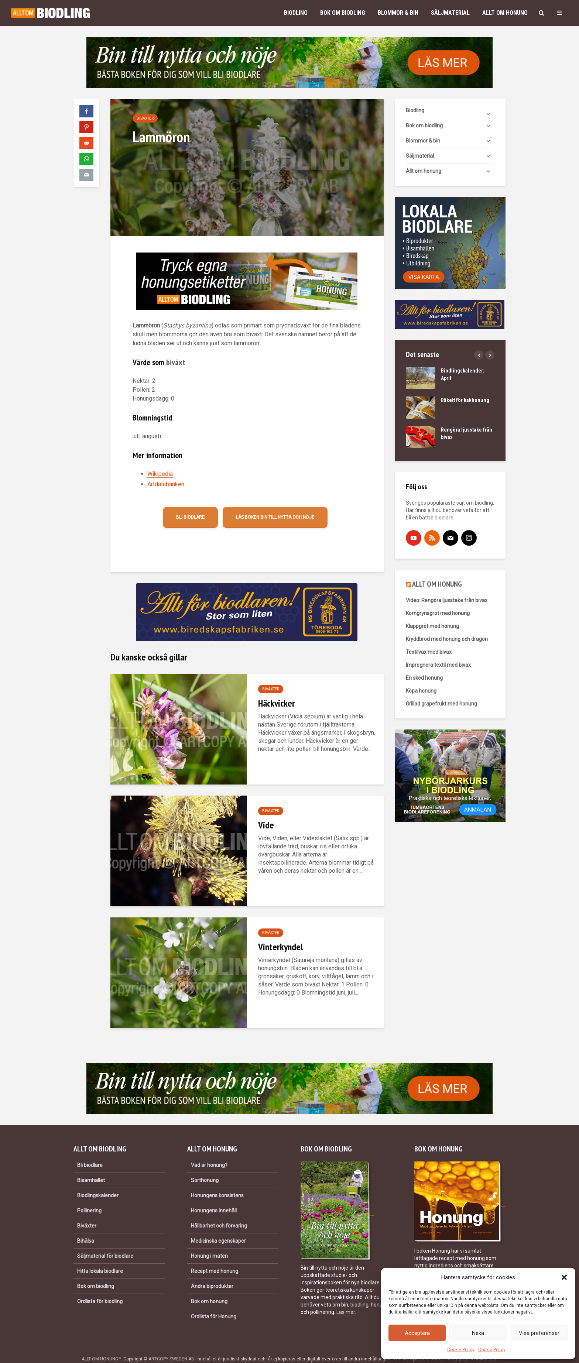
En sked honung (424, 678)
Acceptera (417, 1333)
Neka (478, 1333)
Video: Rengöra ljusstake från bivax (446, 600)
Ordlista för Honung (213, 1304)
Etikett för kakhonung (465, 400)
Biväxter (145, 118)
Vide (266, 825)
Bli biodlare (190, 517)
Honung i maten (209, 1243)
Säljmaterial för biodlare (105, 1243)
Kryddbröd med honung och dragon (447, 639)
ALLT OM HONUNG (437, 584)
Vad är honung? (209, 1153)
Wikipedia (160, 473)
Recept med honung (214, 1258)
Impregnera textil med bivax (438, 665)
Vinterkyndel (280, 947)
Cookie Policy (460, 1349)
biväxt (175, 362)
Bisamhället (91, 1168)
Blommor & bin (398, 12)
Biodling (296, 12)
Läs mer (345, 1299)
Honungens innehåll (214, 1198)
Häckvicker (276, 703)
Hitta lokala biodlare (100, 1258)
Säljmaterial (450, 12)
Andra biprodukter (212, 1274)
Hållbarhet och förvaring (219, 1213)
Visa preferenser (539, 1333)
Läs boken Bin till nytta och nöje (275, 517)
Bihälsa (85, 1228)
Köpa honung (421, 691)
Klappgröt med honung (432, 626)
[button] (564, 1277)
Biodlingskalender (98, 1183)
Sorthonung (205, 1168)
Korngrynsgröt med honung (438, 613)
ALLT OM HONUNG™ (101, 1346)
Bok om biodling (342, 12)
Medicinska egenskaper (218, 1228)
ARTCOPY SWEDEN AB (171, 1346)
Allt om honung (505, 12)
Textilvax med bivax (429, 652)
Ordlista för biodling (100, 1289)
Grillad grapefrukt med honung (441, 704)
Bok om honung (209, 1289)
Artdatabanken (165, 484)
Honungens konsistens (217, 1183)
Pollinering (89, 1198)
